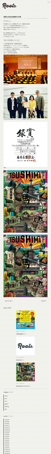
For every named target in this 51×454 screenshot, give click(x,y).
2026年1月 (7, 425)
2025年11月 (7, 429)
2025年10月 (7, 431)
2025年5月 (7, 440)
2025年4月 (7, 442)
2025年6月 (7, 438)
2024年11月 (7, 451)
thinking (7, 407)
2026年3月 (7, 421)
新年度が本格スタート (20, 360)
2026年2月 (7, 423)
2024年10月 (7, 453)
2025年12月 (7, 427)
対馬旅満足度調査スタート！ (21, 333)
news (6, 401)
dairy (6, 396)
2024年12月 (7, 449)
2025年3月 (7, 444)
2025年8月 (7, 434)
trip (6, 409)
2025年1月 (7, 447)
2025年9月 (7, 432)
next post (43, 301)
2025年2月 (7, 446)
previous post (9, 301)
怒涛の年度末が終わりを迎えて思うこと (23, 386)
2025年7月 (7, 436)
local (6, 399)
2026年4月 (7, 419)
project (6, 404)
